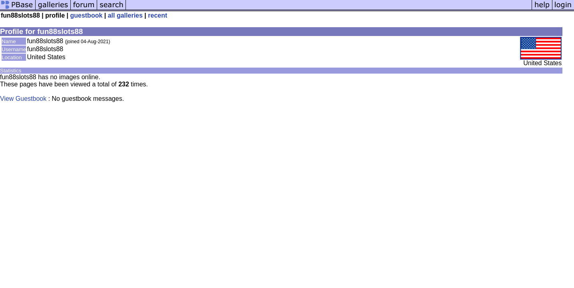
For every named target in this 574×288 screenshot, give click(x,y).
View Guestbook (23, 98)
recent (157, 15)
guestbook (86, 15)
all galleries (125, 15)
